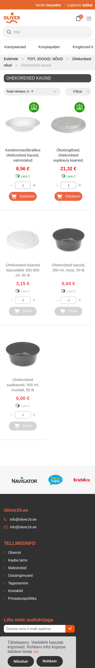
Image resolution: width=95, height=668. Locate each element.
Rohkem (49, 661)
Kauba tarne (17, 560)
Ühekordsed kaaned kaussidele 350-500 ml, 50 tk (23, 270)
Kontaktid (15, 591)
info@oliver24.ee (20, 527)
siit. (36, 651)
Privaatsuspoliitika (21, 598)
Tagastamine (17, 583)
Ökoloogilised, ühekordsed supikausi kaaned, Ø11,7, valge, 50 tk (68, 155)
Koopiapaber (49, 47)
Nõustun (21, 661)
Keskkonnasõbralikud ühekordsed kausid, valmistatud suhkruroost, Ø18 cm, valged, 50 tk (22, 155)
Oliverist (14, 553)
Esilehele (11, 59)
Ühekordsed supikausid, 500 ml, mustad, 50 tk (23, 384)
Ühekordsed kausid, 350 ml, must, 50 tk (68, 267)
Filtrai (77, 91)
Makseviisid (16, 568)
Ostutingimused (20, 575)
